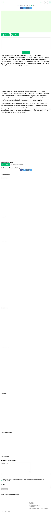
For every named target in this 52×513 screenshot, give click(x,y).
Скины (6, 494)
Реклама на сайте (34, 505)
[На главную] (23, 2)
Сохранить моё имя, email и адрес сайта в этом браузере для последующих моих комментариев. (23, 480)
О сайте (31, 503)
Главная (31, 502)
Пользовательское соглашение (39, 508)
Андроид (19, 168)
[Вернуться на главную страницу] (13, 505)
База (2, 494)
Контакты (32, 506)
